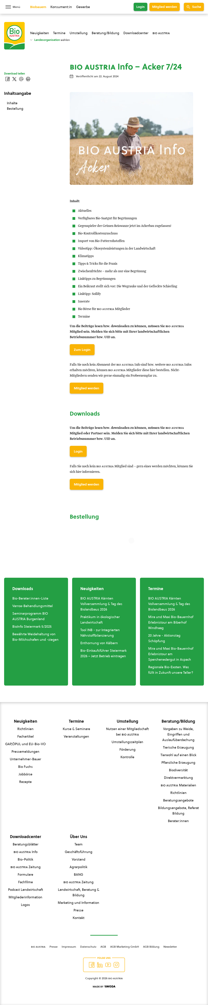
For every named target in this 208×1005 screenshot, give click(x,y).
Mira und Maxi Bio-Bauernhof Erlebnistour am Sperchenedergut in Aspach (170, 654)
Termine (59, 33)
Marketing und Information (78, 902)
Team (79, 844)
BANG (78, 874)
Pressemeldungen (25, 751)
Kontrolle (127, 757)
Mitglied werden (164, 7)
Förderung (127, 749)
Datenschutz (88, 946)
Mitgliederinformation (25, 897)
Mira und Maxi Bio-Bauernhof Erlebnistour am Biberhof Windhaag (170, 622)
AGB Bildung (151, 946)
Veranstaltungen (76, 736)
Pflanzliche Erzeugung (178, 762)
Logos (25, 904)
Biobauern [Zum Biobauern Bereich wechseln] (38, 7)
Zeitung (25, 867)
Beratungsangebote (178, 800)
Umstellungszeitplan (127, 742)
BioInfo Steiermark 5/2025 (32, 626)
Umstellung (79, 33)
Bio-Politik (25, 859)
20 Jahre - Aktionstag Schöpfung (164, 638)
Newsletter (170, 946)
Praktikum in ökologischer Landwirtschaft (100, 620)
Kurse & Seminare (76, 729)
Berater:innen (178, 821)
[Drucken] (28, 79)
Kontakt (78, 918)
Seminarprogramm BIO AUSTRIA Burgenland (30, 616)
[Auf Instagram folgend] (116, 965)
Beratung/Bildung (105, 33)
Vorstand (78, 859)
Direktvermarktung (178, 777)
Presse (78, 910)
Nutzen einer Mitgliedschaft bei (127, 732)
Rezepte (25, 782)
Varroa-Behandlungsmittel (32, 606)
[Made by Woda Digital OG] (104, 986)
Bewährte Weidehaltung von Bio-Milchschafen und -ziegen (35, 637)
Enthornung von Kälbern (99, 643)
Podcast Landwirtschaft (25, 889)
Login (140, 7)
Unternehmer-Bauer (25, 759)
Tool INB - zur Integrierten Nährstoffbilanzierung (100, 633)
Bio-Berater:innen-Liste (30, 598)
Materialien (178, 785)
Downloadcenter (135, 33)
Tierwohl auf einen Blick (178, 755)
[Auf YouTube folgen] (108, 965)
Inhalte (12, 103)
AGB (103, 946)
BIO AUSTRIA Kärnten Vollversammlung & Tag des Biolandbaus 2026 (101, 604)
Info (26, 852)
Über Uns (78, 836)
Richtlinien (25, 729)
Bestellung (15, 108)
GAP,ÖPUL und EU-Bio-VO (25, 744)
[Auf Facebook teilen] (7, 79)
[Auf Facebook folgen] (92, 965)
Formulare (25, 874)
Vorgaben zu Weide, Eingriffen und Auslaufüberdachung (178, 734)
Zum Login (82, 349)
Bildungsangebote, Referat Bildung (178, 811)
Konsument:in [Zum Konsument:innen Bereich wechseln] (61, 7)
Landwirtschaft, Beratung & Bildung (78, 892)
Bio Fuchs (25, 766)
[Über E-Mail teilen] (21, 79)
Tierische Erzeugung (178, 747)
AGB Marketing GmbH (124, 946)
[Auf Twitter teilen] (14, 79)
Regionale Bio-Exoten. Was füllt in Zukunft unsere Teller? (170, 670)
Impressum (69, 946)
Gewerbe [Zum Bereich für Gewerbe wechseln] (83, 7)
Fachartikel (25, 736)
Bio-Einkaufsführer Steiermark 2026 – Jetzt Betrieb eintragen (103, 653)
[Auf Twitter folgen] (100, 965)
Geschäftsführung (78, 852)
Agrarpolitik (78, 867)
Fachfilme (25, 882)
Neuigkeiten (39, 33)
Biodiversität (178, 770)
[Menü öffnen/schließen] (15, 7)
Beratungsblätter (25, 844)
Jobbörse (25, 774)
